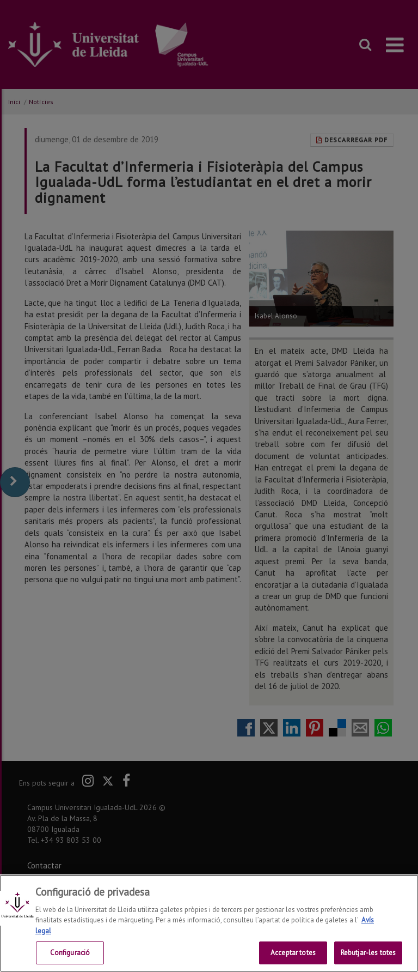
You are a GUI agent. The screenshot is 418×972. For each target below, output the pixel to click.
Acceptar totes (293, 954)
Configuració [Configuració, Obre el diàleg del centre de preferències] (70, 954)
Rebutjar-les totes (368, 954)
